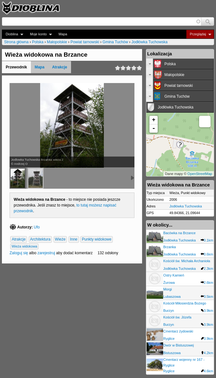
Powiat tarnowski (84, 42)
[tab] (180, 64)
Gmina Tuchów (115, 42)
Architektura (40, 239)
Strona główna (16, 42)
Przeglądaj (198, 34)
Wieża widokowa (24, 246)
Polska (37, 42)
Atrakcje (59, 67)
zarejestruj (46, 253)
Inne (73, 239)
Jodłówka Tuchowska (150, 42)
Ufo (37, 227)
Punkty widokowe (97, 239)
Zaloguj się (19, 253)
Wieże (60, 239)
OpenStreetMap (199, 174)
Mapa (63, 34)
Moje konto (39, 34)
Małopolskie (57, 42)
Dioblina (12, 34)
